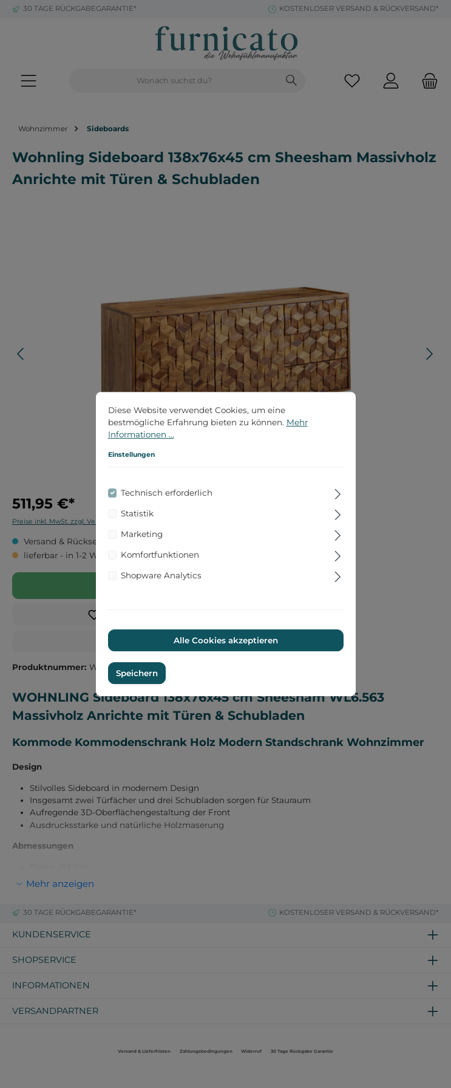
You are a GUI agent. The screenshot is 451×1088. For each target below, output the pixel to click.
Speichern (137, 673)
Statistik (137, 513)
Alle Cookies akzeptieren (226, 640)
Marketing (142, 534)
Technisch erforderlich (166, 493)
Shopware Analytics (161, 575)
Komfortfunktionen (160, 554)
